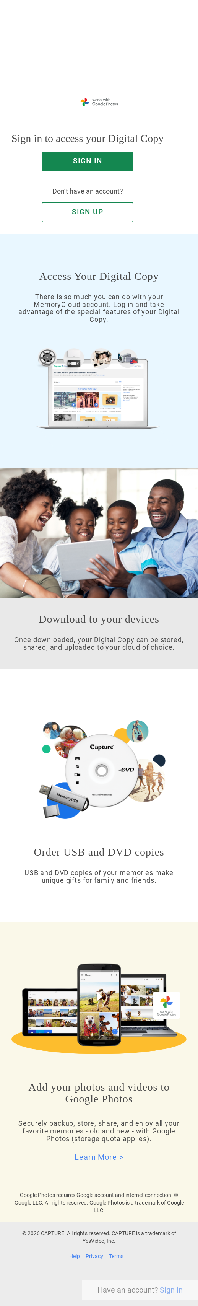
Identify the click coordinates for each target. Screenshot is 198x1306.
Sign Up (87, 212)
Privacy (94, 1256)
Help (74, 1256)
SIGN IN (87, 161)
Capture (80, 61)
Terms (116, 1256)
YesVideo (120, 61)
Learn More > (99, 1157)
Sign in (171, 1290)
